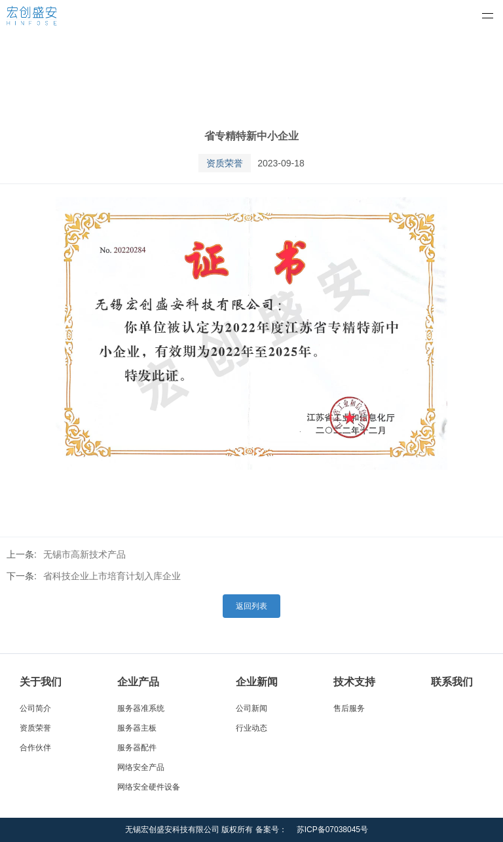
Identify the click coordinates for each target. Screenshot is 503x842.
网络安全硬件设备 (148, 787)
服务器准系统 (140, 708)
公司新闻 (251, 708)
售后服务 (349, 708)
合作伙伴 (35, 747)
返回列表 (251, 606)
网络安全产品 (140, 767)
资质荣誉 (35, 728)
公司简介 (35, 708)
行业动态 (251, 728)
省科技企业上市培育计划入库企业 (112, 576)
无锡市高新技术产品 (84, 554)
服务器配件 (137, 747)
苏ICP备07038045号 (332, 829)
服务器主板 (137, 728)
